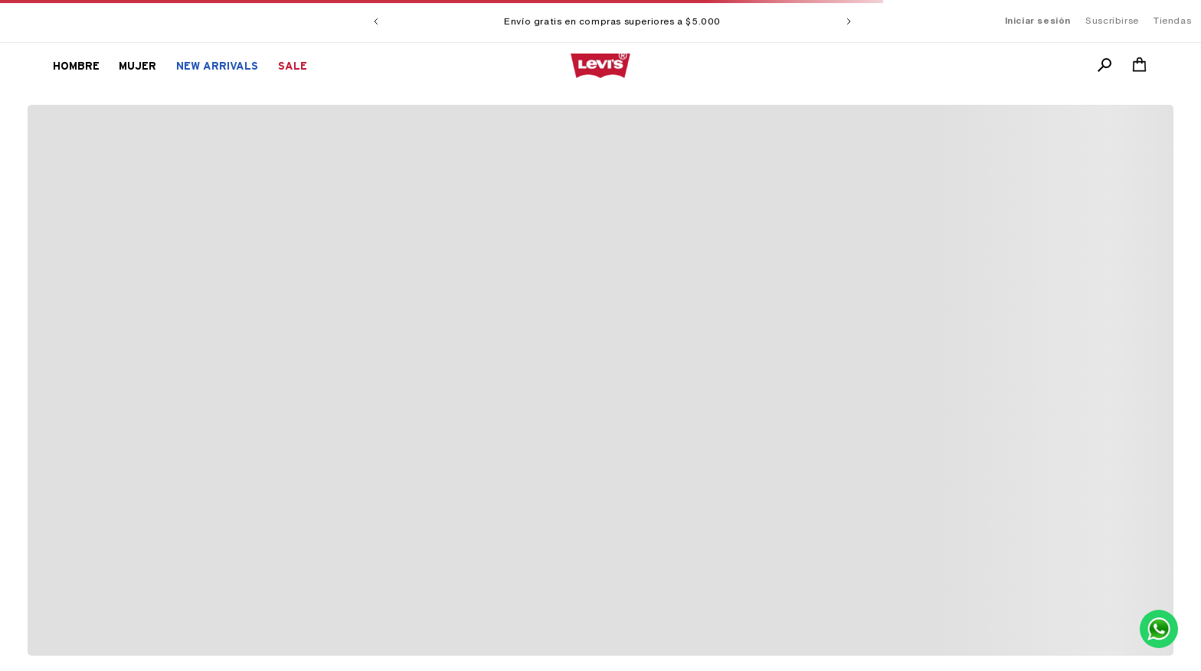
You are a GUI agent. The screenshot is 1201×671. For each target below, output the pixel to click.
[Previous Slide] (376, 21)
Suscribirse (1112, 20)
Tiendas (1172, 20)
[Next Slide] (849, 21)
